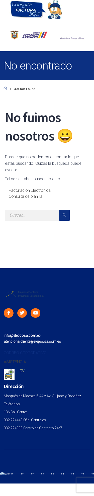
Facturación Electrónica (30, 190)
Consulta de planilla (25, 196)
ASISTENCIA (15, 362)
